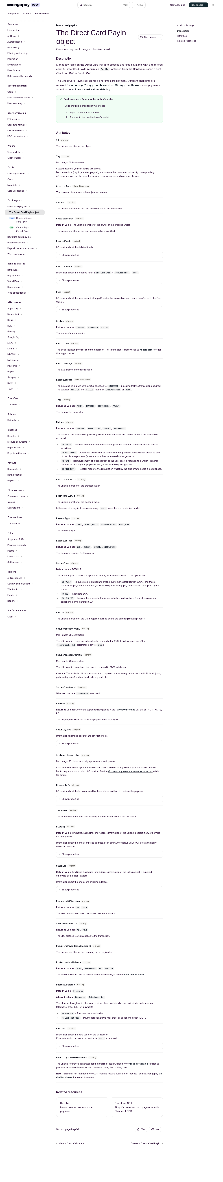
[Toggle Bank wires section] (25, 270)
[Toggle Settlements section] (25, 562)
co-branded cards (134, 974)
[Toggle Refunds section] (25, 420)
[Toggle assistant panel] (138, 5)
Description (183, 31)
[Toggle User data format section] (25, 125)
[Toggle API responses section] (25, 578)
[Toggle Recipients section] (25, 469)
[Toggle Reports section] (25, 601)
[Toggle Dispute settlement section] (25, 453)
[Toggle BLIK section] (25, 326)
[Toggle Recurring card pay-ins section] (25, 237)
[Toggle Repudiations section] (25, 447)
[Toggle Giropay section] (25, 331)
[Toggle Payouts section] (25, 480)
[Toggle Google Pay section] (25, 337)
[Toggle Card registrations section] (25, 173)
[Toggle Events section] (25, 595)
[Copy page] (148, 37)
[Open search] (104, 5)
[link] (82, 1107)
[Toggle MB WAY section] (25, 354)
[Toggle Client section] (25, 616)
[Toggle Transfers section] (25, 404)
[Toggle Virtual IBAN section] (25, 281)
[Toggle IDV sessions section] (25, 119)
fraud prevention (138, 1063)
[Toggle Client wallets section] (25, 158)
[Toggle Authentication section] (25, 42)
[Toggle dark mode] (213, 4)
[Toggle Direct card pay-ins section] (25, 206)
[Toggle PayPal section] (25, 371)
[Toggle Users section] (25, 92)
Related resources (186, 40)
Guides (27, 14)
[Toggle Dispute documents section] (25, 442)
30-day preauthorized (127, 85)
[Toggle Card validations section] (25, 191)
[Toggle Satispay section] (25, 377)
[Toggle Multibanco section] (25, 360)
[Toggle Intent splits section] (25, 556)
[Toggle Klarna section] (25, 348)
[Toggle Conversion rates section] (25, 496)
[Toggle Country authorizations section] (25, 584)
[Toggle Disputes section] (25, 436)
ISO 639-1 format (125, 709)
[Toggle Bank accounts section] (25, 475)
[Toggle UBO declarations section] (25, 136)
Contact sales (177, 5)
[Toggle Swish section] (25, 383)
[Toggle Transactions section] (25, 523)
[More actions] (160, 37)
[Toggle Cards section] (25, 179)
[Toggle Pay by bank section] (25, 275)
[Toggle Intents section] (25, 551)
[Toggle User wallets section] (25, 152)
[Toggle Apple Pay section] (25, 308)
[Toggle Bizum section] (25, 320)
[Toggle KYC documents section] (25, 130)
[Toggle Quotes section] (25, 502)
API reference (42, 14)
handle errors (147, 349)
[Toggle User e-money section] (25, 103)
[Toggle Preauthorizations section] (25, 242)
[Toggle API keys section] (25, 36)
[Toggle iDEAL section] (25, 343)
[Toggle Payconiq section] (25, 366)
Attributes (182, 36)
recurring (77, 85)
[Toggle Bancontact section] (25, 314)
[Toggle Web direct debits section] (25, 293)
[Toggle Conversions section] (25, 508)
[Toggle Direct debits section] (25, 287)
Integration (13, 14)
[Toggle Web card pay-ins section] (25, 254)
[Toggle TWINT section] (25, 389)
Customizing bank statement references (130, 771)
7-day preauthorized (96, 85)
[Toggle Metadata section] (25, 185)
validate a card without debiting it (92, 89)
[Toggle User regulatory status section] (25, 97)
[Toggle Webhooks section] (25, 589)
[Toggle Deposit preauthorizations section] (25, 248)
